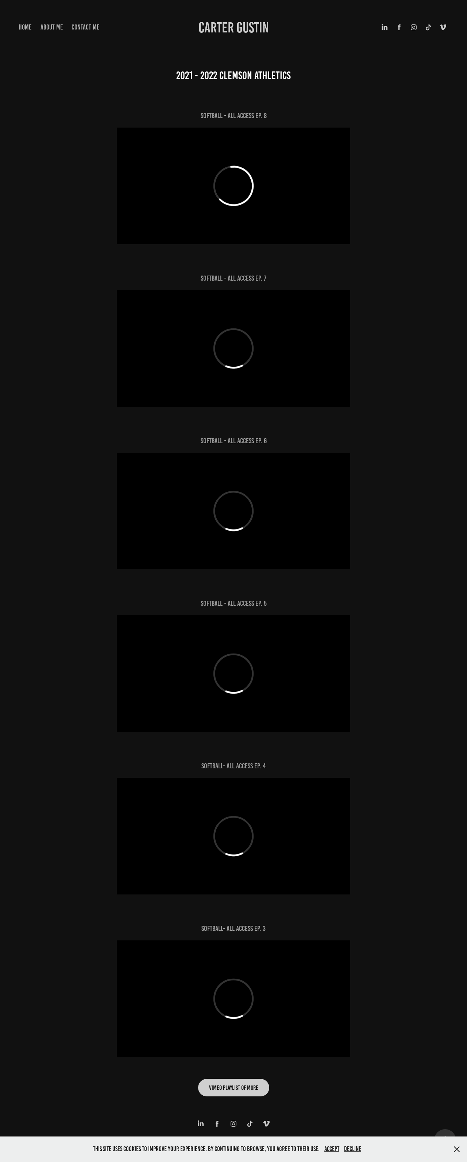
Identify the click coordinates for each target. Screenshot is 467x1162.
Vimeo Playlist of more (233, 1087)
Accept (331, 1149)
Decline (352, 1149)
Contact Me (85, 27)
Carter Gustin (233, 27)
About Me (51, 27)
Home (25, 27)
